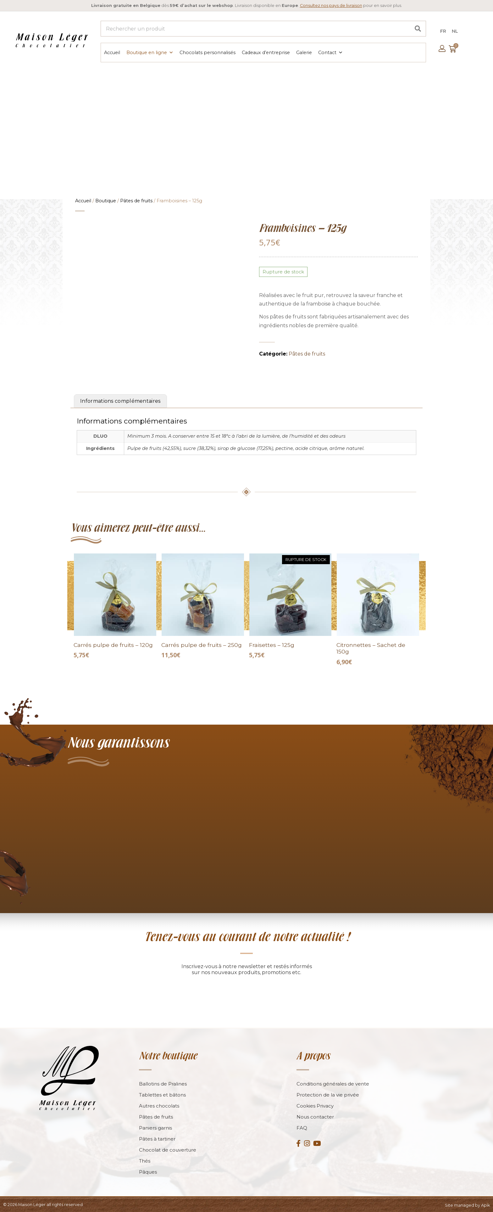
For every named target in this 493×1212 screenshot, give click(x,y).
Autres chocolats (159, 1105)
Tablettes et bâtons (162, 1094)
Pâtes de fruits (136, 200)
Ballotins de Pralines (163, 1083)
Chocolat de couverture (167, 1149)
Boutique (105, 200)
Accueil (112, 52)
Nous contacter (315, 1116)
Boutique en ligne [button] (149, 52)
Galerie (304, 52)
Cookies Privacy (315, 1105)
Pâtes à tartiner (157, 1138)
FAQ (301, 1127)
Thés (144, 1160)
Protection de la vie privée (327, 1094)
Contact (330, 52)
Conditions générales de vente (332, 1083)
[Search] (418, 28)
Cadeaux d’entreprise (265, 52)
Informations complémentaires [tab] (120, 400)
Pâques (148, 1171)
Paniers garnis (155, 1127)
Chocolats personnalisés (207, 52)
